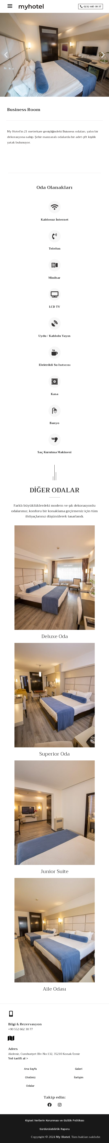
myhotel (31, 6)
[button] (6, 55)
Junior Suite (54, 871)
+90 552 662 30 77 (20, 1029)
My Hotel (63, 1136)
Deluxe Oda (54, 636)
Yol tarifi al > (18, 1058)
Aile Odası (54, 989)
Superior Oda (54, 754)
